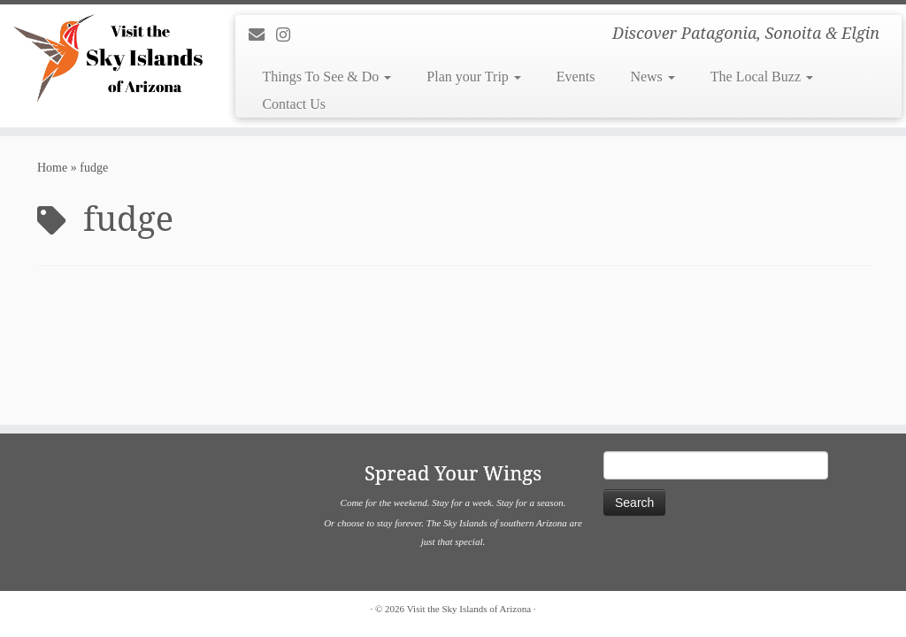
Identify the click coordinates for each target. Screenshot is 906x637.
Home (52, 167)
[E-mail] (262, 35)
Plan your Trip (473, 76)
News (652, 76)
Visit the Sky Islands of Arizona (469, 608)
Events (576, 76)
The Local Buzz (761, 76)
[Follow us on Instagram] (289, 35)
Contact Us (294, 103)
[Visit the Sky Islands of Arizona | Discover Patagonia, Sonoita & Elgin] (106, 57)
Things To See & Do (326, 76)
